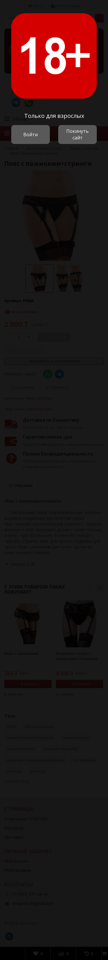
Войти (30, 134)
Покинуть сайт (77, 134)
